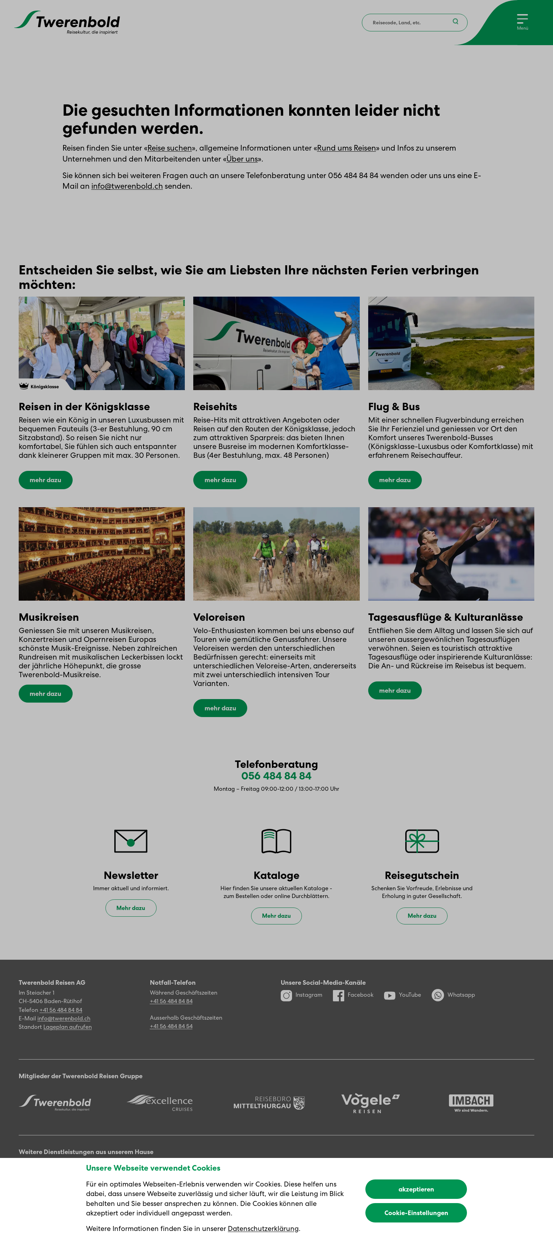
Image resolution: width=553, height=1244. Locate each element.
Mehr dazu (130, 919)
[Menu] (522, 22)
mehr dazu (45, 482)
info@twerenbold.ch (127, 186)
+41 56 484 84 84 (61, 1021)
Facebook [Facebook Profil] (353, 1007)
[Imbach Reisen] (471, 1115)
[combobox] (414, 22)
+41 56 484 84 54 (171, 1038)
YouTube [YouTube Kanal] (402, 1007)
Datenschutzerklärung (263, 1228)
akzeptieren (416, 1189)
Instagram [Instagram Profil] (301, 1007)
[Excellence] (159, 1115)
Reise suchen (169, 148)
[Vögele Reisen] (370, 1115)
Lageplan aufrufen (67, 1039)
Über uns (242, 159)
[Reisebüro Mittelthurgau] (269, 1115)
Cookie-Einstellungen (416, 1213)
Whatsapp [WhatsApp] (453, 1007)
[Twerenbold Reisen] (55, 1115)
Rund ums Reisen (346, 148)
